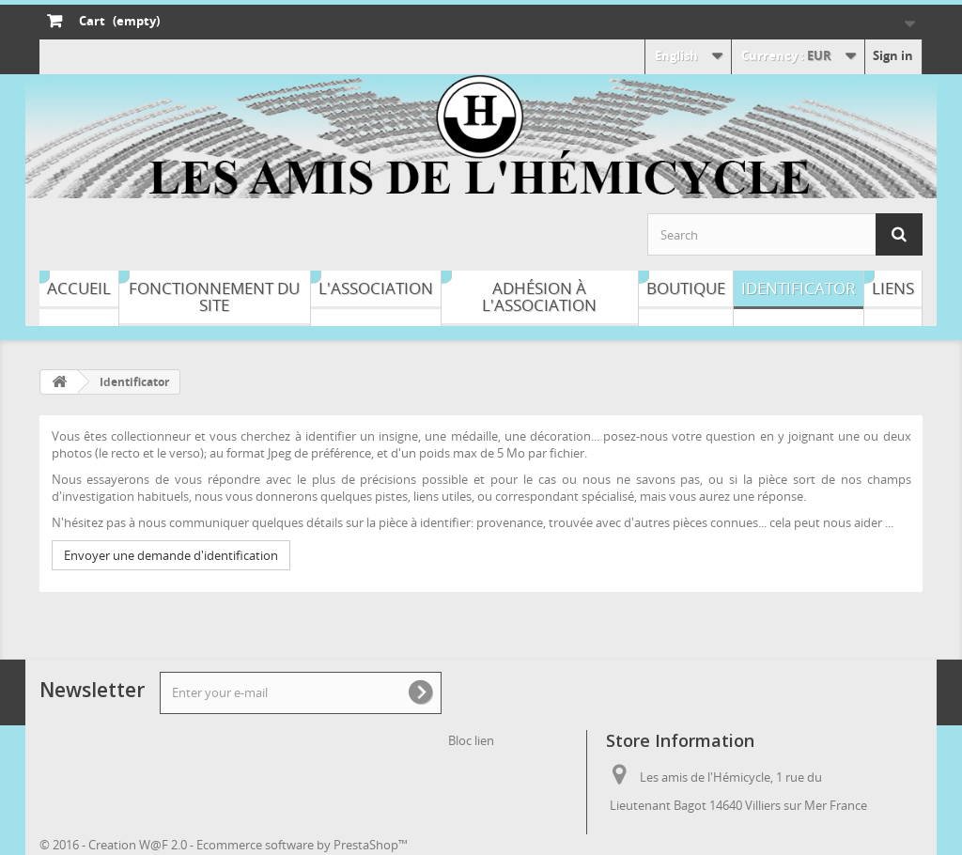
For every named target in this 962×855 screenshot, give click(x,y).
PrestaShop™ (371, 844)
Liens (893, 288)
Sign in (893, 55)
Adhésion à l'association (539, 296)
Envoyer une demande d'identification (171, 555)
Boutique (685, 288)
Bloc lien (471, 740)
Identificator (798, 288)
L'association (375, 288)
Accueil (79, 288)
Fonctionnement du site (214, 296)
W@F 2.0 (163, 844)
